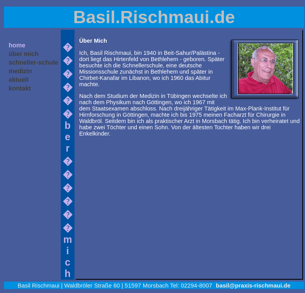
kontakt (20, 88)
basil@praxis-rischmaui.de (253, 285)
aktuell (19, 79)
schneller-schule (33, 62)
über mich (23, 54)
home (17, 45)
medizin (20, 71)
